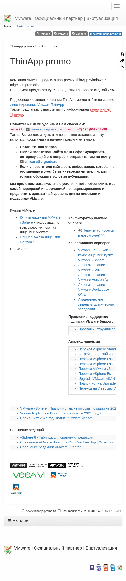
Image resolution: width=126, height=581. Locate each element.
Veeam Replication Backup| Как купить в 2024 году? (60, 413)
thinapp (43, 33)
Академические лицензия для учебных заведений (96, 304)
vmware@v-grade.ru (46, 129)
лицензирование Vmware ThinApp (37, 105)
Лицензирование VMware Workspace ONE (93, 289)
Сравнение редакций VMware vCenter (50, 447)
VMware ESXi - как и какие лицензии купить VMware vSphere (96, 255)
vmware (61, 33)
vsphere (79, 33)
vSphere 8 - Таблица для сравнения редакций (56, 437)
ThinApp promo (25, 26)
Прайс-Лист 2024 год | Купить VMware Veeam (56, 418)
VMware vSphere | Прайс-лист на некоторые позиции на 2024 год (72, 408)
